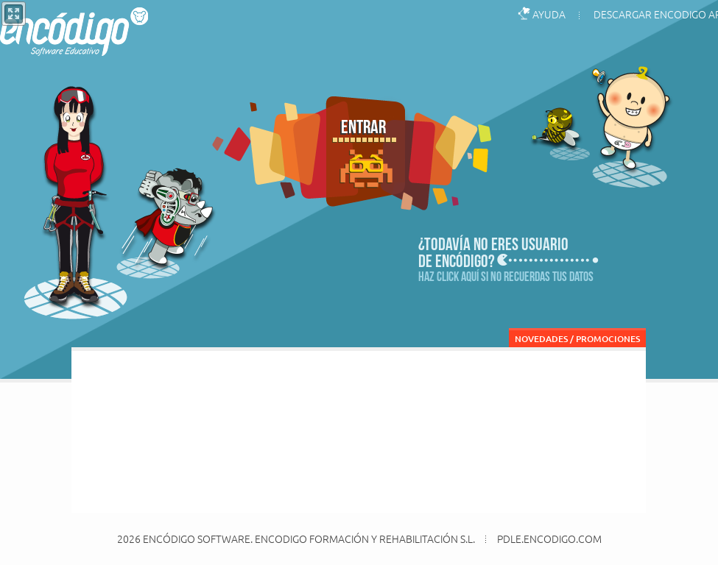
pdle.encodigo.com (549, 539)
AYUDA (549, 14)
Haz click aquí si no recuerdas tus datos (506, 276)
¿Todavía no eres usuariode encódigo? (493, 252)
